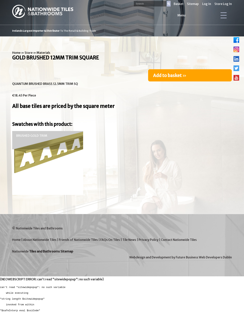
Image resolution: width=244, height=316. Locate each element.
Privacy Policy (148, 240)
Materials (43, 53)
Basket (178, 4)
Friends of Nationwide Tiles (78, 240)
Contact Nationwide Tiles (179, 240)
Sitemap (193, 4)
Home (16, 53)
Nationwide (42, 251)
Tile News (129, 240)
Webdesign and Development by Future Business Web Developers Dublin (180, 257)
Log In (206, 4)
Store (29, 53)
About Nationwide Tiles (39, 240)
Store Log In (223, 4)
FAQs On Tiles (110, 240)
